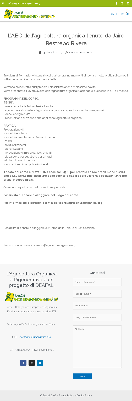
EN (112, 13)
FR (117, 13)
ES (127, 13)
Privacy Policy (66, 395)
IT (122, 13)
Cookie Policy (84, 395)
